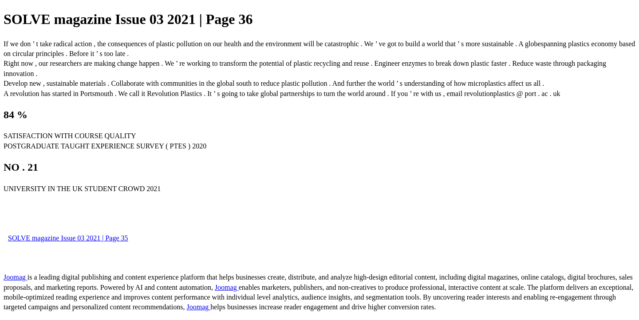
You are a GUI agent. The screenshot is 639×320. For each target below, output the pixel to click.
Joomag (16, 277)
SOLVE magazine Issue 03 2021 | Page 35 (68, 238)
